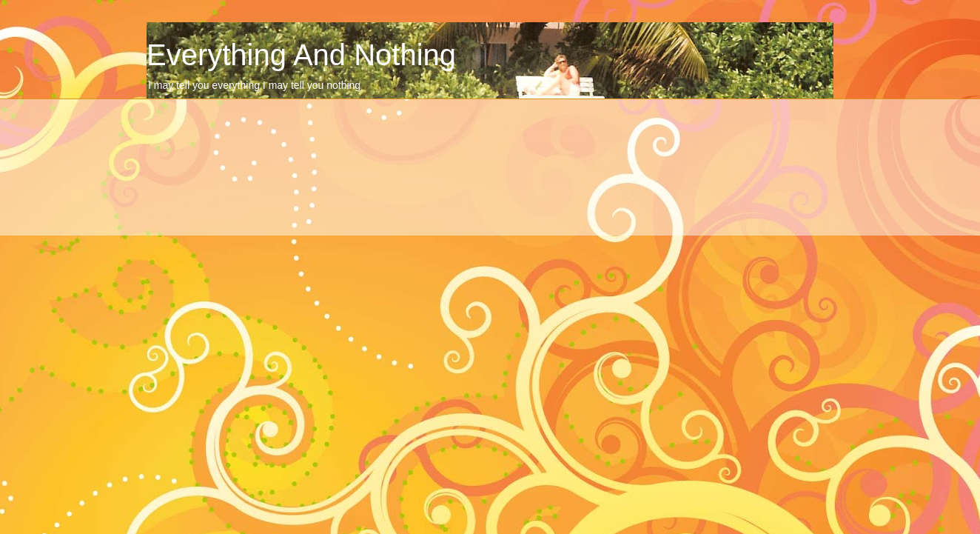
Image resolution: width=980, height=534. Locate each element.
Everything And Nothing (301, 55)
